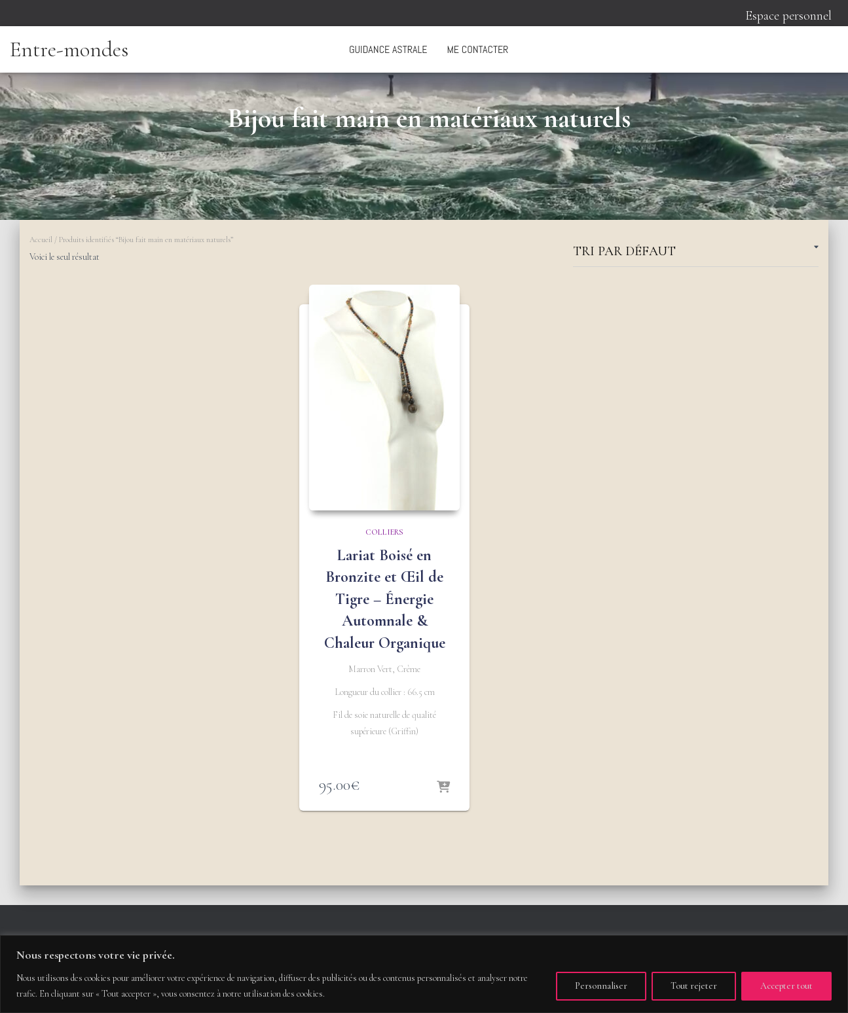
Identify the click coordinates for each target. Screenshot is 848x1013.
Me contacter (477, 49)
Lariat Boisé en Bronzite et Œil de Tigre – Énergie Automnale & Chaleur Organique (384, 599)
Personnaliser (601, 985)
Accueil (40, 239)
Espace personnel (788, 16)
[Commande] (696, 254)
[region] (424, 974)
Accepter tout (786, 985)
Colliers (384, 532)
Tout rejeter (694, 985)
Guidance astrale (388, 49)
